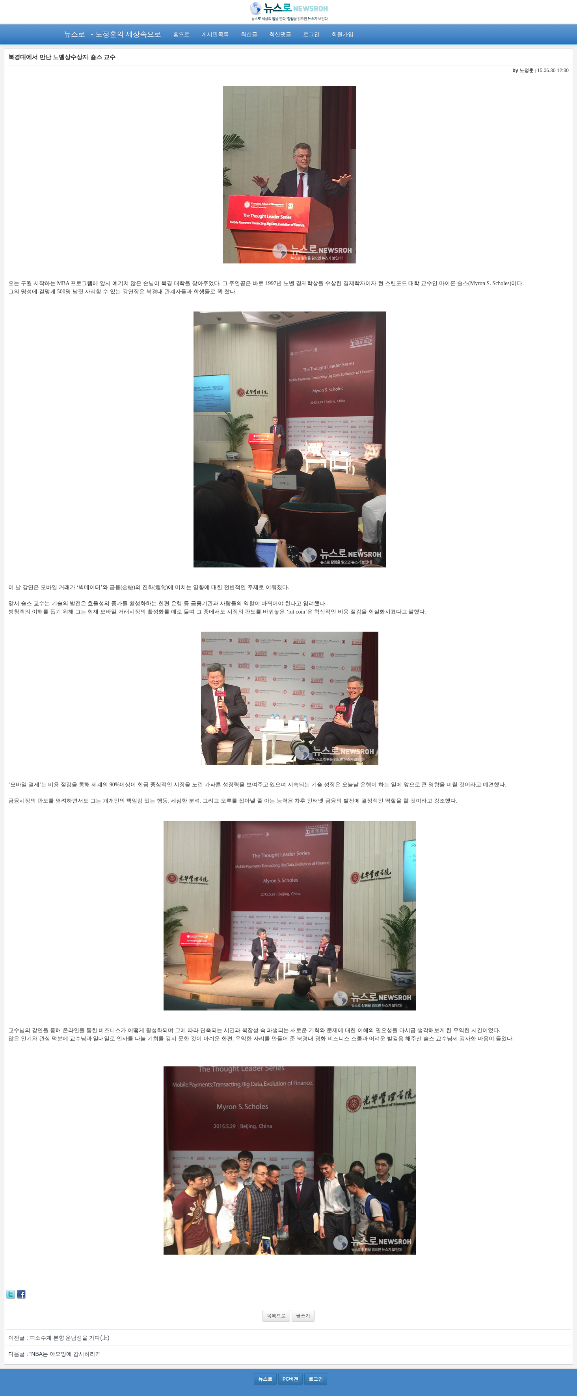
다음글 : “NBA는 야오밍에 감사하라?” (54, 1354)
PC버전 (291, 1379)
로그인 (311, 34)
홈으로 (181, 34)
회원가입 (342, 34)
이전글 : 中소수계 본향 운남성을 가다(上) (59, 1338)
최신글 (249, 34)
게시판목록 (215, 34)
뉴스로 (74, 34)
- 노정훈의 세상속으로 (126, 34)
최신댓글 (280, 34)
